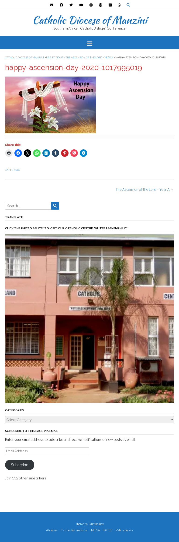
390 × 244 (12, 170)
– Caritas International (72, 530)
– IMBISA (94, 530)
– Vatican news (123, 530)
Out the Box (96, 524)
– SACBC (106, 530)
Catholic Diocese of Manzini (89, 20)
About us (52, 530)
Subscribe (19, 464)
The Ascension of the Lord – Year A (145, 189)
